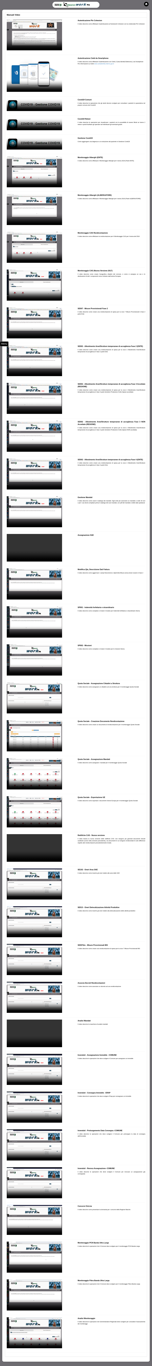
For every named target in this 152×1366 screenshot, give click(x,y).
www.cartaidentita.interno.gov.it (104, 64)
